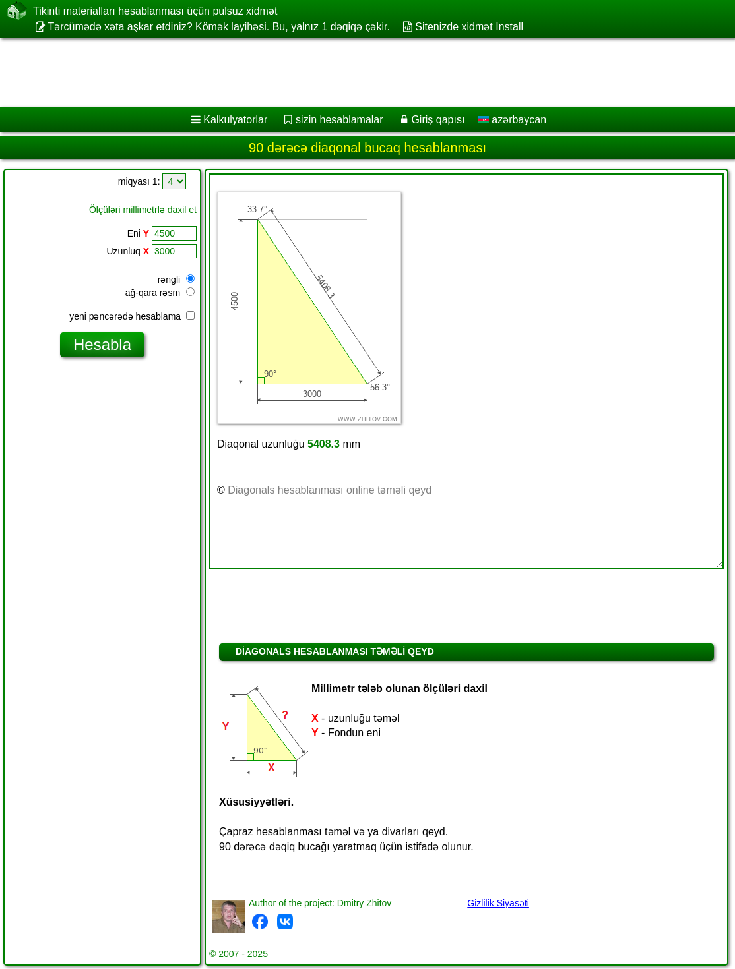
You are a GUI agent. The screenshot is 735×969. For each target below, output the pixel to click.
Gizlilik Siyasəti (498, 903)
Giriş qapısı (437, 119)
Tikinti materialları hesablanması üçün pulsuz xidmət (155, 10)
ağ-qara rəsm (160, 292)
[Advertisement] (354, 72)
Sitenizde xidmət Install (469, 26)
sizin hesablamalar (339, 119)
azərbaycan (512, 119)
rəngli (176, 279)
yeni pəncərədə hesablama (132, 316)
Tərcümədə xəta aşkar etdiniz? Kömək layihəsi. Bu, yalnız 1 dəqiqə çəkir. (219, 26)
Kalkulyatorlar (235, 119)
